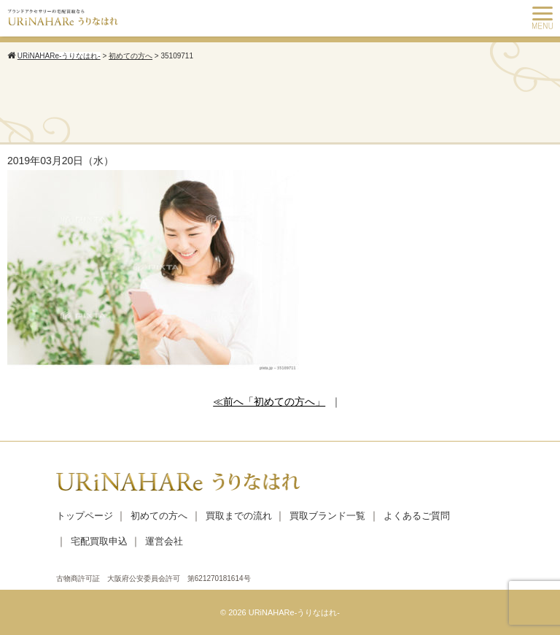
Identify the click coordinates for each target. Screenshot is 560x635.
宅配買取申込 (99, 541)
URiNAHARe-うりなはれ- (294, 612)
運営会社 (164, 541)
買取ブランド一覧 (327, 515)
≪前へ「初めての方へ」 (269, 401)
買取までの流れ (239, 515)
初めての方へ (159, 515)
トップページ (84, 515)
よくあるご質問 (417, 515)
